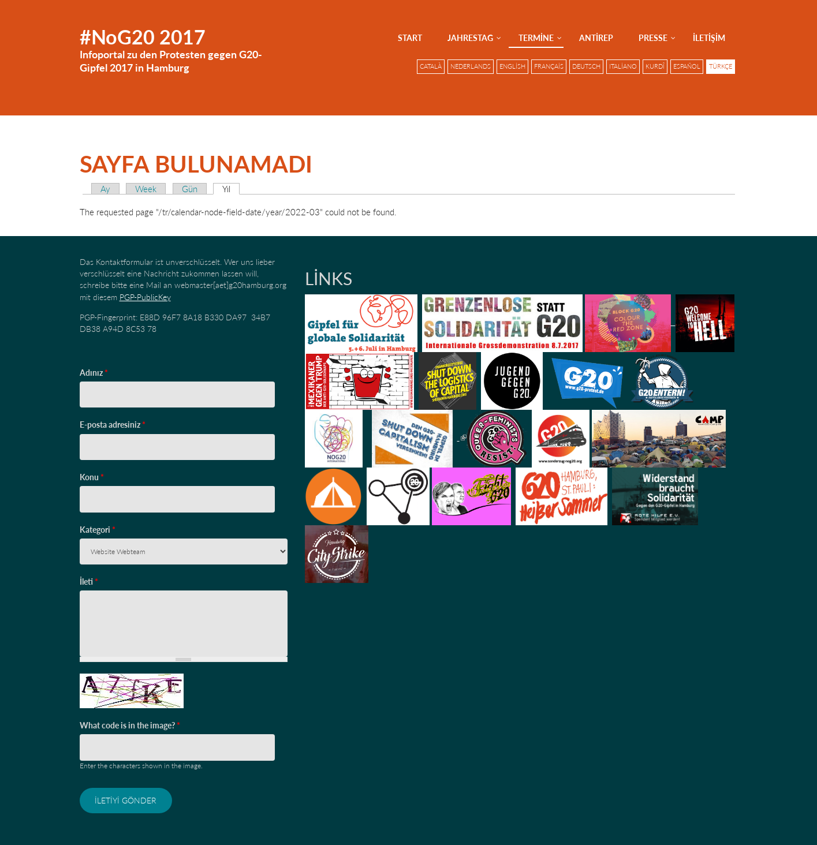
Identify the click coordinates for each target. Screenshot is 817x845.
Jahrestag (470, 38)
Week (145, 189)
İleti (89, 581)
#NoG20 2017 (143, 36)
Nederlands (470, 66)
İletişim (709, 38)
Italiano (623, 66)
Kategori (97, 529)
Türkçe (720, 66)
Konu (92, 477)
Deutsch (586, 66)
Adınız (94, 372)
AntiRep (596, 38)
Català (431, 66)
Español (686, 66)
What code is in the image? (130, 725)
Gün (189, 189)
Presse (653, 38)
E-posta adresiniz (113, 424)
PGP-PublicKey (145, 297)
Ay (105, 189)
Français (549, 66)
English (512, 66)
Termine (536, 38)
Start (410, 38)
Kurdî (655, 66)
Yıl (231, 189)
